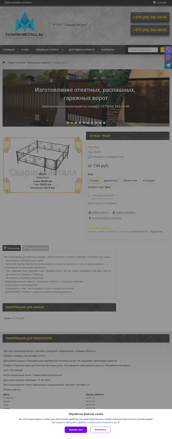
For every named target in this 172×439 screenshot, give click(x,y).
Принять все (76, 429)
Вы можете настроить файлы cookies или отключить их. (84, 422)
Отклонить (100, 429)
